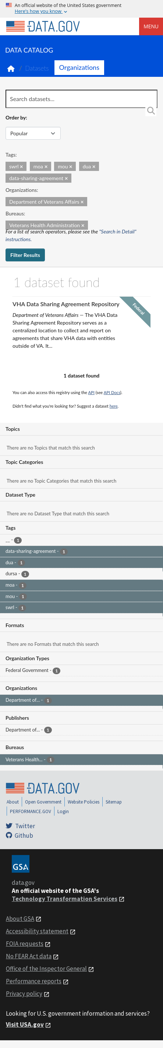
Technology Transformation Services (64, 899)
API (91, 392)
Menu (151, 26)
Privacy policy (24, 994)
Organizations (79, 67)
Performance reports (33, 981)
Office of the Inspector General (46, 969)
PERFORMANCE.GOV (30, 811)
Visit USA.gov (25, 1024)
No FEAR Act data (29, 956)
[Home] (42, 26)
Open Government (43, 802)
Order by (16, 117)
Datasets (37, 68)
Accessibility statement (37, 931)
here (114, 406)
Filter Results (25, 255)
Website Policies (83, 802)
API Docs (112, 392)
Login (63, 811)
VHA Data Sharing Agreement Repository (66, 303)
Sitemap (114, 802)
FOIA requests (24, 944)
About (13, 802)
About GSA (20, 919)
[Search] (150, 110)
